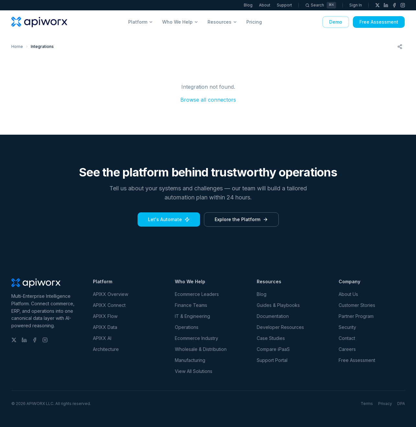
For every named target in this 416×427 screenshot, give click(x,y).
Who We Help (180, 22)
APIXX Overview (110, 294)
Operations (186, 327)
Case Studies (271, 338)
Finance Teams (191, 305)
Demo (335, 22)
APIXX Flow (105, 316)
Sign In (355, 5)
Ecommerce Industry (196, 338)
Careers (347, 349)
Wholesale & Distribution (201, 349)
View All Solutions (193, 371)
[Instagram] (402, 5)
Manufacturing (190, 360)
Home (17, 46)
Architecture (106, 349)
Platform (140, 22)
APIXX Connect (109, 305)
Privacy (385, 403)
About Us (348, 294)
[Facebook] (394, 5)
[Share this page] (400, 46)
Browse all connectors (208, 99)
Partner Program (356, 316)
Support (284, 5)
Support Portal (272, 360)
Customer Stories (357, 305)
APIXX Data (105, 327)
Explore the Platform (241, 219)
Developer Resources (280, 327)
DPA (401, 403)
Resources (222, 22)
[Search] (321, 5)
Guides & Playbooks (278, 305)
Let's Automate (169, 219)
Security (347, 327)
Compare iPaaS (273, 349)
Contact (347, 338)
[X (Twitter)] (377, 5)
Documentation (273, 316)
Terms (367, 403)
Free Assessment (378, 22)
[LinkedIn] (386, 5)
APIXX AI (102, 338)
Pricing (254, 22)
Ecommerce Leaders (197, 294)
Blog (248, 5)
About (265, 5)
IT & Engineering (192, 316)
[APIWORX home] (39, 22)
